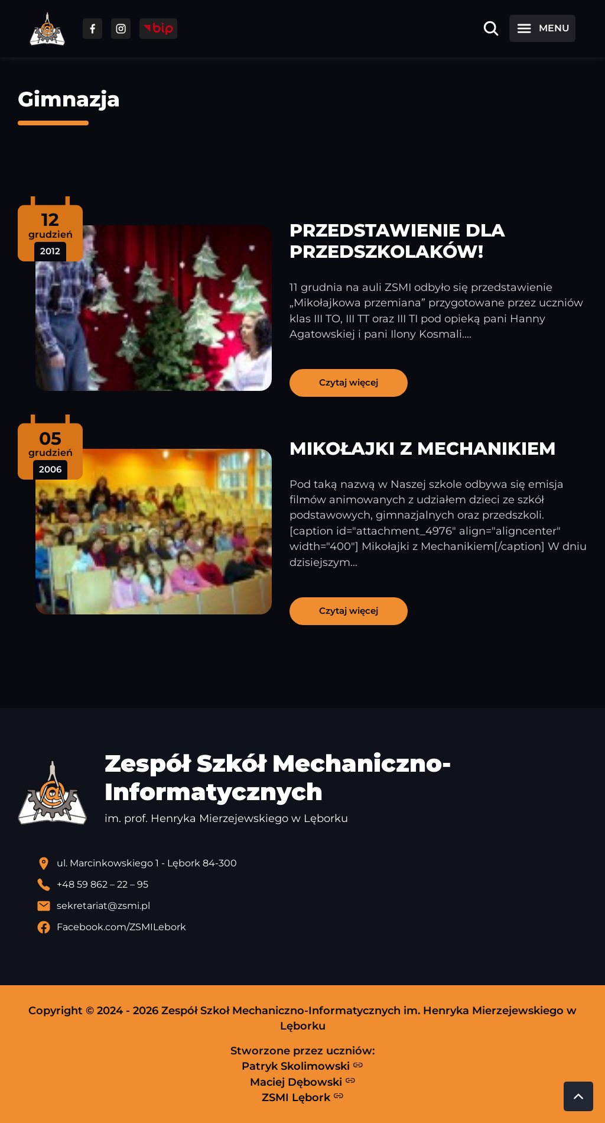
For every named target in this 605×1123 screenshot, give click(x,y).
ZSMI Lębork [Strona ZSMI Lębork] (303, 1096)
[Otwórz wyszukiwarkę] (491, 28)
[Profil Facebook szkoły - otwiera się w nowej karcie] (312, 927)
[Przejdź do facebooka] (92, 28)
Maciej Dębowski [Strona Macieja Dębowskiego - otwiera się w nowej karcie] (303, 1081)
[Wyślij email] (312, 906)
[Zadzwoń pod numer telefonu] (312, 885)
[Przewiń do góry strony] (578, 1096)
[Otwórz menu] (542, 28)
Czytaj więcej (348, 382)
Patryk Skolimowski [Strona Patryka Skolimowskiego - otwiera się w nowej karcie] (302, 1066)
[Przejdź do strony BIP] (158, 28)
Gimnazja (69, 99)
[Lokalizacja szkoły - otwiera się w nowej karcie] (312, 863)
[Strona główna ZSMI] (47, 29)
